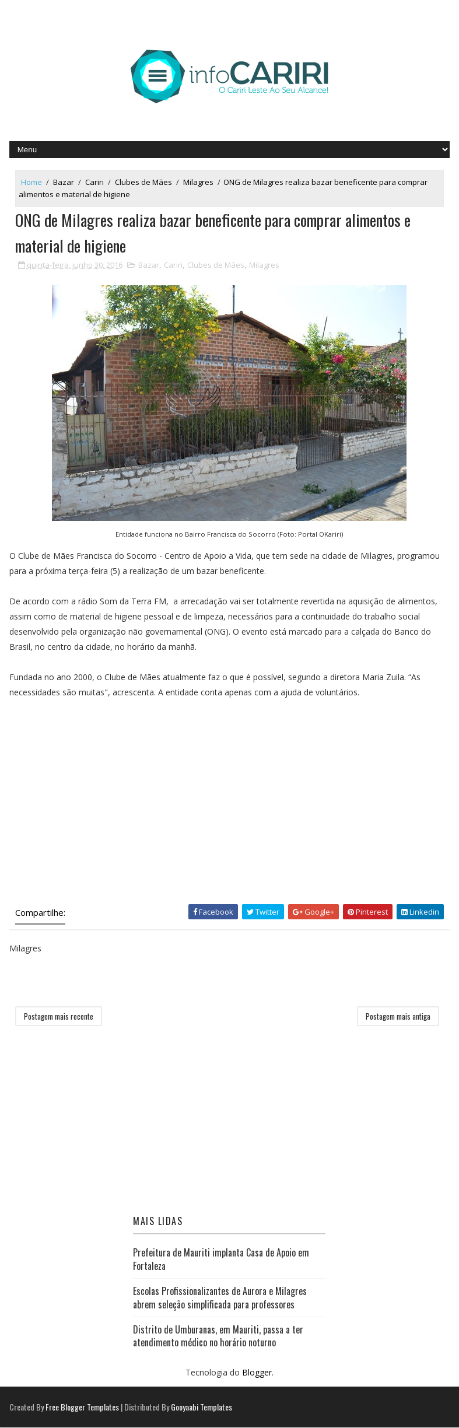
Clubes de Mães (143, 182)
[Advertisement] (96, 809)
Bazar (63, 182)
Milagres (198, 182)
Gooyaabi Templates (201, 1407)
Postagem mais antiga (398, 1017)
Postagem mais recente (58, 1017)
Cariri (94, 182)
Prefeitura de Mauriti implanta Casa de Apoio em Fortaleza (221, 1259)
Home (31, 182)
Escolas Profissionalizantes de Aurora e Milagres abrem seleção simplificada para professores (220, 1297)
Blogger (257, 1372)
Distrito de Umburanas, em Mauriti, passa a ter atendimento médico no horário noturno (218, 1336)
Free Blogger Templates (82, 1407)
